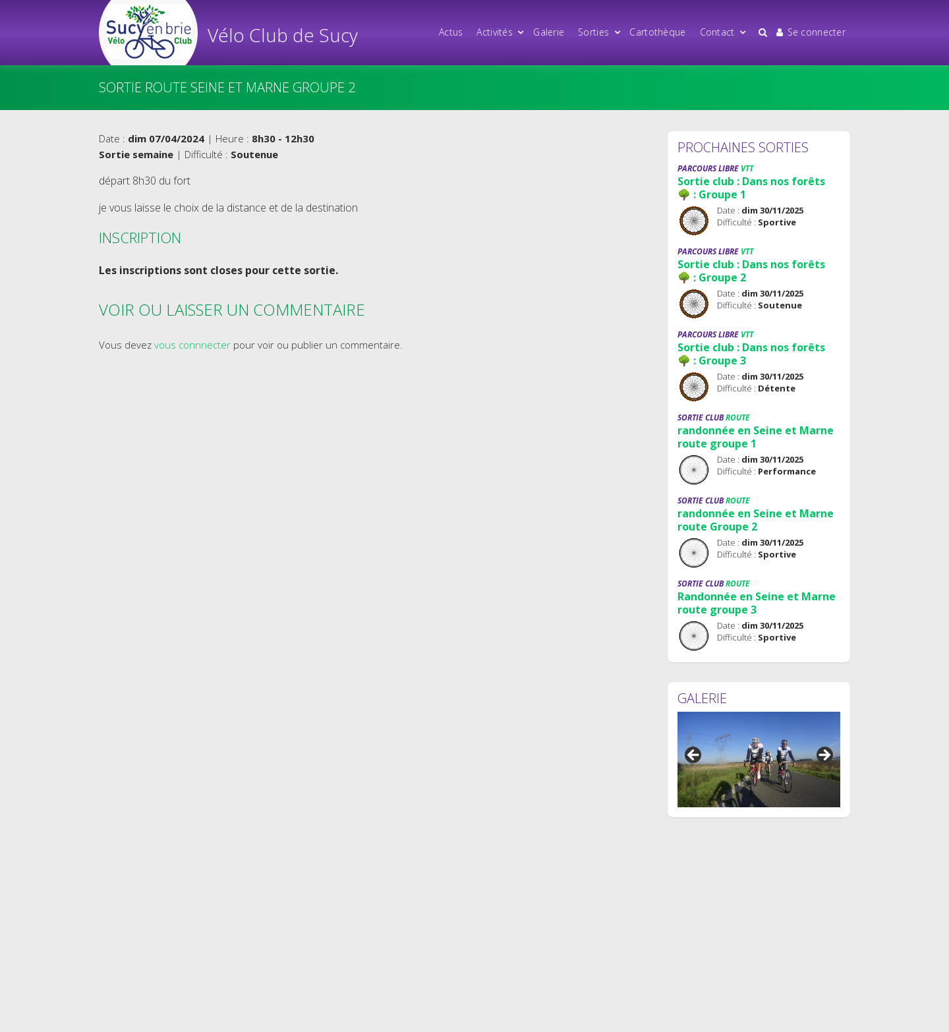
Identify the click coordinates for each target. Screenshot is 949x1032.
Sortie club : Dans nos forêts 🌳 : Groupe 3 (751, 354)
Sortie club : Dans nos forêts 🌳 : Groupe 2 (751, 271)
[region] (758, 759)
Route (738, 417)
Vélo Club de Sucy (283, 34)
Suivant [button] (824, 756)
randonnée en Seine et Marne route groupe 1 (755, 437)
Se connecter (811, 32)
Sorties (593, 32)
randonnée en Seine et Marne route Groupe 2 (755, 520)
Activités (494, 32)
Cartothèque (657, 32)
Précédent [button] (694, 756)
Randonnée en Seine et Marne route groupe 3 (756, 603)
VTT (747, 168)
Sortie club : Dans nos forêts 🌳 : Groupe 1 (751, 188)
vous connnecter (192, 344)
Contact (717, 32)
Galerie (548, 32)
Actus (451, 32)
